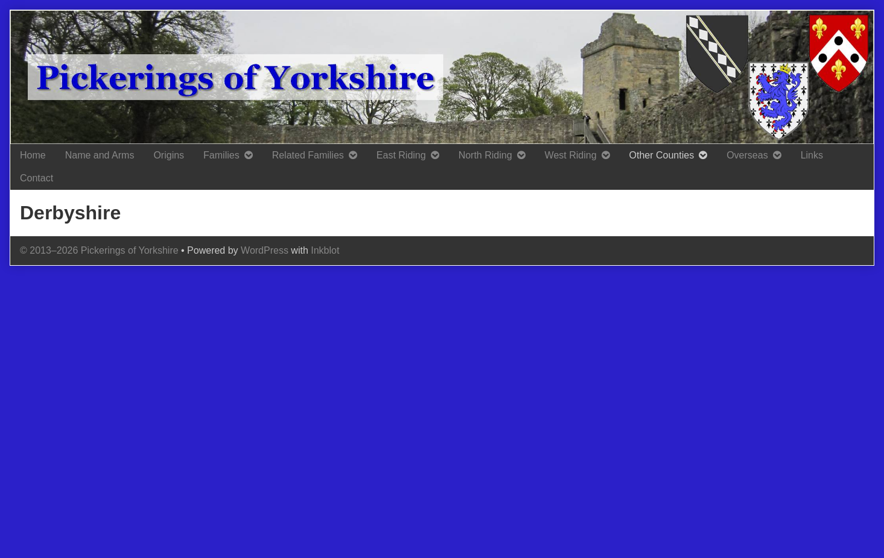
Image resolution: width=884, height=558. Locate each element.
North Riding (485, 155)
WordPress (264, 250)
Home (33, 155)
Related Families (308, 155)
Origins (168, 155)
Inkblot (325, 250)
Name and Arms (100, 155)
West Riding (571, 155)
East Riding (401, 155)
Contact (36, 178)
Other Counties (662, 155)
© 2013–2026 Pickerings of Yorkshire (99, 250)
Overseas (747, 155)
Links (812, 155)
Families (221, 155)
